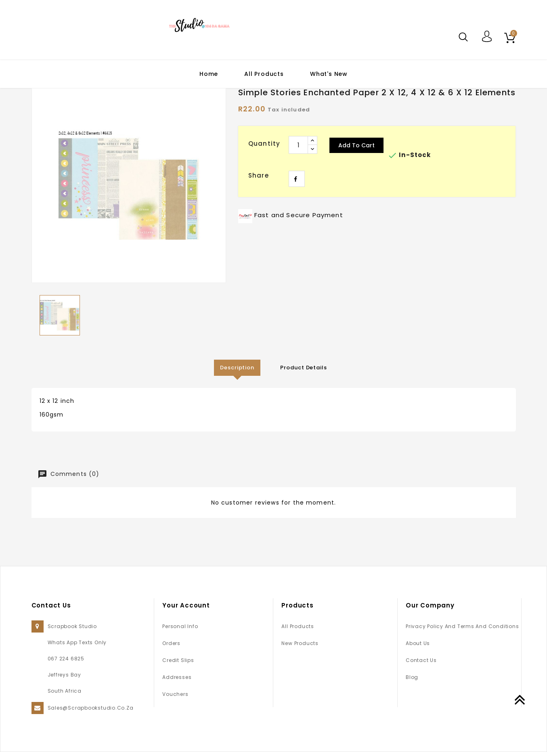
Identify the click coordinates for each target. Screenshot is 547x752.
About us (418, 643)
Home (208, 74)
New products (299, 643)
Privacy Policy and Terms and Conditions (462, 626)
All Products (264, 74)
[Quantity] (298, 145)
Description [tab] (237, 367)
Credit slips (178, 660)
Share (296, 178)
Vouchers (175, 694)
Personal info (180, 626)
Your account (186, 605)
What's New (329, 74)
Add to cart (356, 145)
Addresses (176, 677)
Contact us (421, 660)
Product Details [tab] (304, 367)
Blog (412, 677)
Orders (171, 643)
